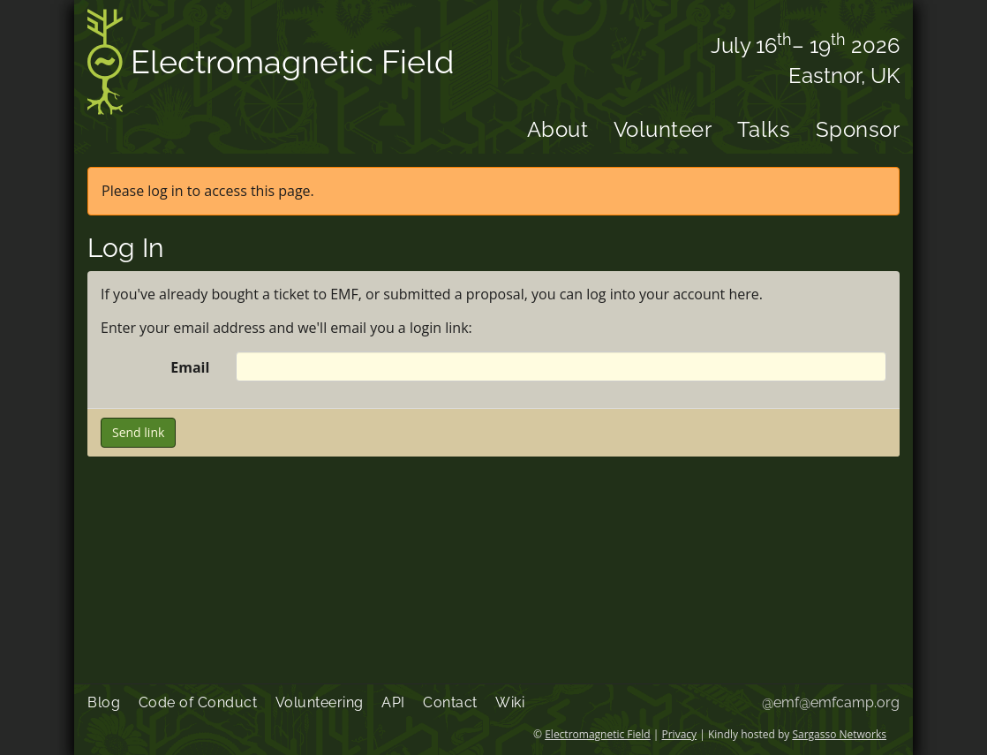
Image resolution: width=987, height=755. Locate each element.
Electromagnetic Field (270, 65)
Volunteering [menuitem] (319, 702)
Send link (138, 432)
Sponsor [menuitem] (858, 129)
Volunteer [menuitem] (663, 129)
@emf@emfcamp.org (831, 702)
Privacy (679, 734)
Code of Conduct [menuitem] (198, 702)
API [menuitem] (393, 702)
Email (189, 367)
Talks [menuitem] (764, 129)
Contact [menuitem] (450, 702)
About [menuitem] (558, 129)
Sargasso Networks (839, 734)
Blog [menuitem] (103, 702)
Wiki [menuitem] (509, 702)
